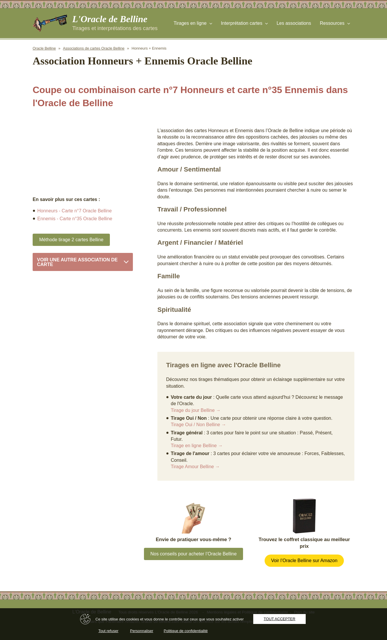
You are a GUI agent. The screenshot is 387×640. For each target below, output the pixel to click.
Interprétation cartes (241, 23)
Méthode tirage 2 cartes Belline (71, 239)
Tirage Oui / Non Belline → (198, 424)
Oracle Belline (44, 48)
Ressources (332, 23)
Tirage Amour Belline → (195, 466)
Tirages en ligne (190, 23)
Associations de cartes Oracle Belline (93, 48)
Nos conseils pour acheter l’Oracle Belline (193, 553)
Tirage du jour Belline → (196, 410)
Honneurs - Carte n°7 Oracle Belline (74, 210)
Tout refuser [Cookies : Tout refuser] (108, 631)
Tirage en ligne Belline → (197, 445)
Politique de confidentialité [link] (186, 631)
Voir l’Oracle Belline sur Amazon (304, 560)
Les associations (294, 23)
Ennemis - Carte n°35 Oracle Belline (74, 218)
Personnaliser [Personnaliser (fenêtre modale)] (141, 631)
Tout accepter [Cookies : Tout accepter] (279, 619)
